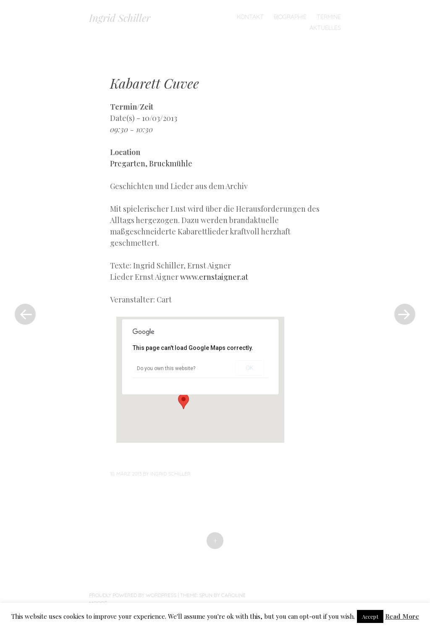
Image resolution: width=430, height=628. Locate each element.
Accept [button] (370, 616)
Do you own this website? (166, 368)
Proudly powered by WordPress (132, 595)
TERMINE (329, 17)
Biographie (290, 17)
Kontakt (250, 17)
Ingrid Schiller (119, 17)
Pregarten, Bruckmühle (151, 163)
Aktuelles (325, 28)
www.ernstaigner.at (214, 277)
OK (250, 368)
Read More (402, 616)
